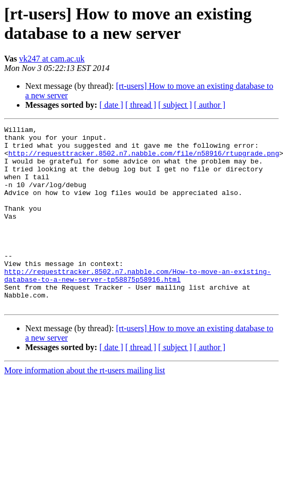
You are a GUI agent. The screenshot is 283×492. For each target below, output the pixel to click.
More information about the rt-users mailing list (84, 406)
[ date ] (111, 104)
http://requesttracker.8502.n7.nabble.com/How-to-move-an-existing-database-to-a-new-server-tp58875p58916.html (137, 305)
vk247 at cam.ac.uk (51, 58)
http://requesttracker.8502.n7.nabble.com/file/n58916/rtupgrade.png (143, 159)
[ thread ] (140, 104)
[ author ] (210, 104)
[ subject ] (175, 104)
